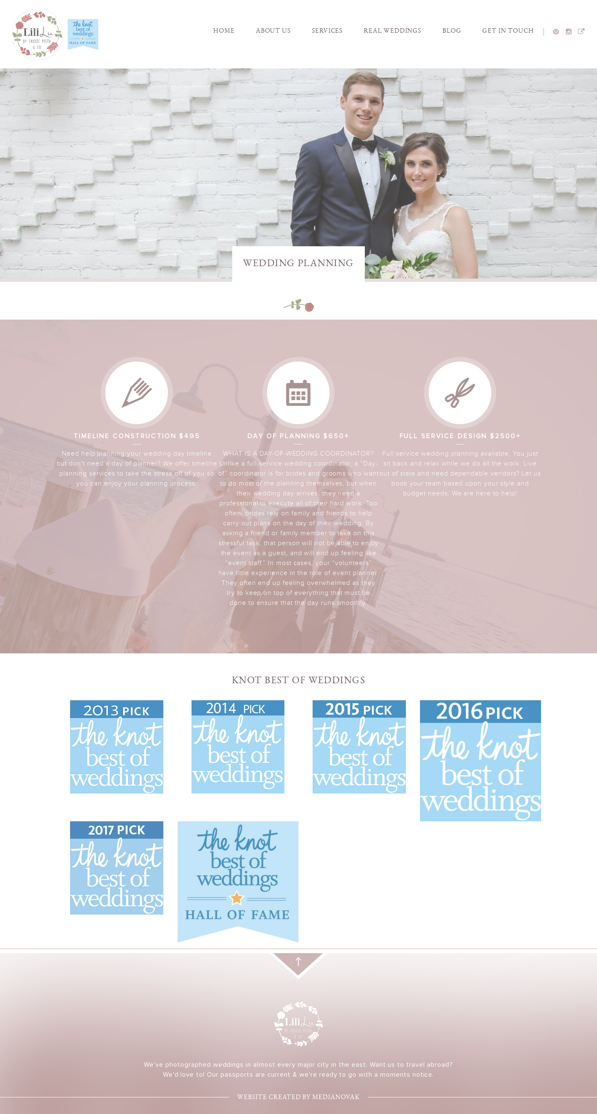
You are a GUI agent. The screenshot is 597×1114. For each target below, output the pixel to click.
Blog (451, 31)
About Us (273, 31)
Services (327, 31)
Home (224, 31)
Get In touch (508, 31)
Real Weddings (392, 31)
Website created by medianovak (298, 1098)
